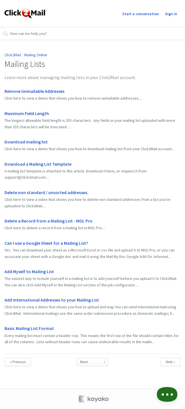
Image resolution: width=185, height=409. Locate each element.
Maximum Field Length (26, 113)
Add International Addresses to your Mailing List (51, 300)
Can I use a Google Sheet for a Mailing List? (46, 243)
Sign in (171, 13)
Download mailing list (26, 142)
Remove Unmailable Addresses (34, 91)
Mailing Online (35, 54)
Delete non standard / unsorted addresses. (46, 192)
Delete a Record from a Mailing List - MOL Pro (48, 221)
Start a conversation (140, 13)
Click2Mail (12, 54)
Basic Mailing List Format (29, 328)
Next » (170, 361)
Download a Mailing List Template (37, 164)
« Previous (18, 361)
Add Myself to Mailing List (29, 271)
